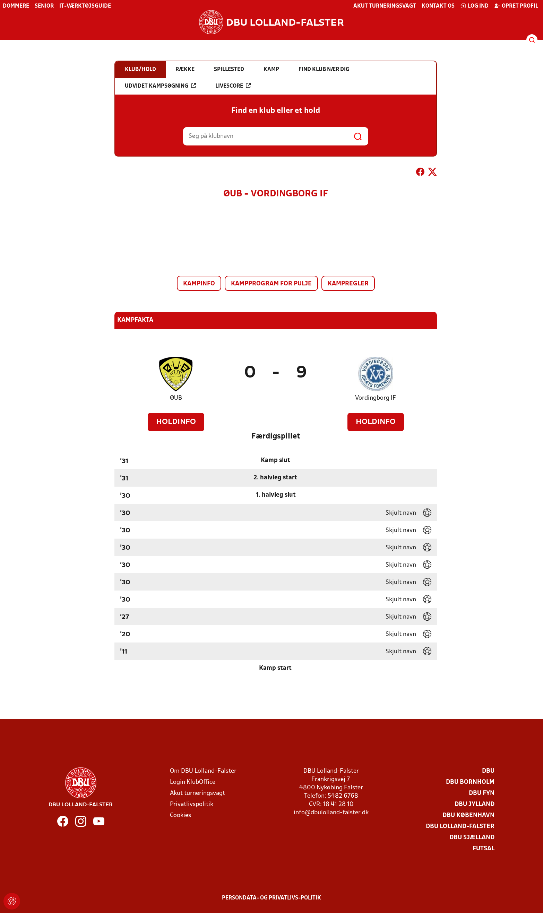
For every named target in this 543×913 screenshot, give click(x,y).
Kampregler (348, 284)
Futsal (483, 849)
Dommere (16, 6)
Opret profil (516, 6)
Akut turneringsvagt (384, 6)
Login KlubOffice (192, 782)
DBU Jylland (474, 804)
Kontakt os (438, 6)
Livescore (233, 86)
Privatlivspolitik (191, 804)
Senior (44, 6)
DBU (488, 771)
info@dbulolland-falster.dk (331, 813)
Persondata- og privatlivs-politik (271, 898)
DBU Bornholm (470, 782)
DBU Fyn (481, 793)
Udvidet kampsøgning (160, 86)
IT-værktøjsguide (85, 6)
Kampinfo (199, 284)
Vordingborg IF (375, 398)
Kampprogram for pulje (271, 284)
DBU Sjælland (471, 838)
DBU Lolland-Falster (460, 827)
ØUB (176, 398)
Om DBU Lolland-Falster (203, 771)
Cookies (180, 815)
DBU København (468, 815)
